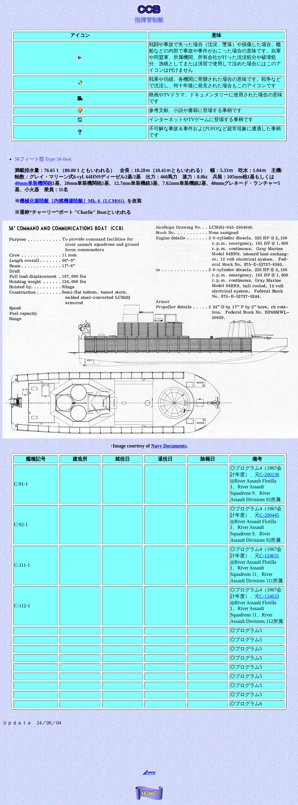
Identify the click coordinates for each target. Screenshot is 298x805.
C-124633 (269, 596)
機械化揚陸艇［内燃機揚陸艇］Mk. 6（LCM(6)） (73, 200)
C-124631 (269, 555)
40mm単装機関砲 (33, 183)
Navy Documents (169, 445)
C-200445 (269, 515)
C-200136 (269, 474)
